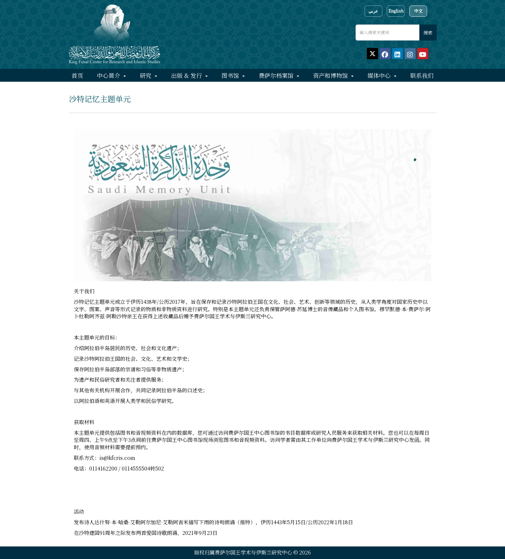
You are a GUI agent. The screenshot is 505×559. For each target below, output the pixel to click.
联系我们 (422, 75)
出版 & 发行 (187, 75)
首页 (77, 75)
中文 (418, 11)
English (396, 11)
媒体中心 (379, 75)
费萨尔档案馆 (277, 75)
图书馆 (231, 75)
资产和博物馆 (331, 75)
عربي (373, 11)
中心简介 (109, 75)
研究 (146, 75)
